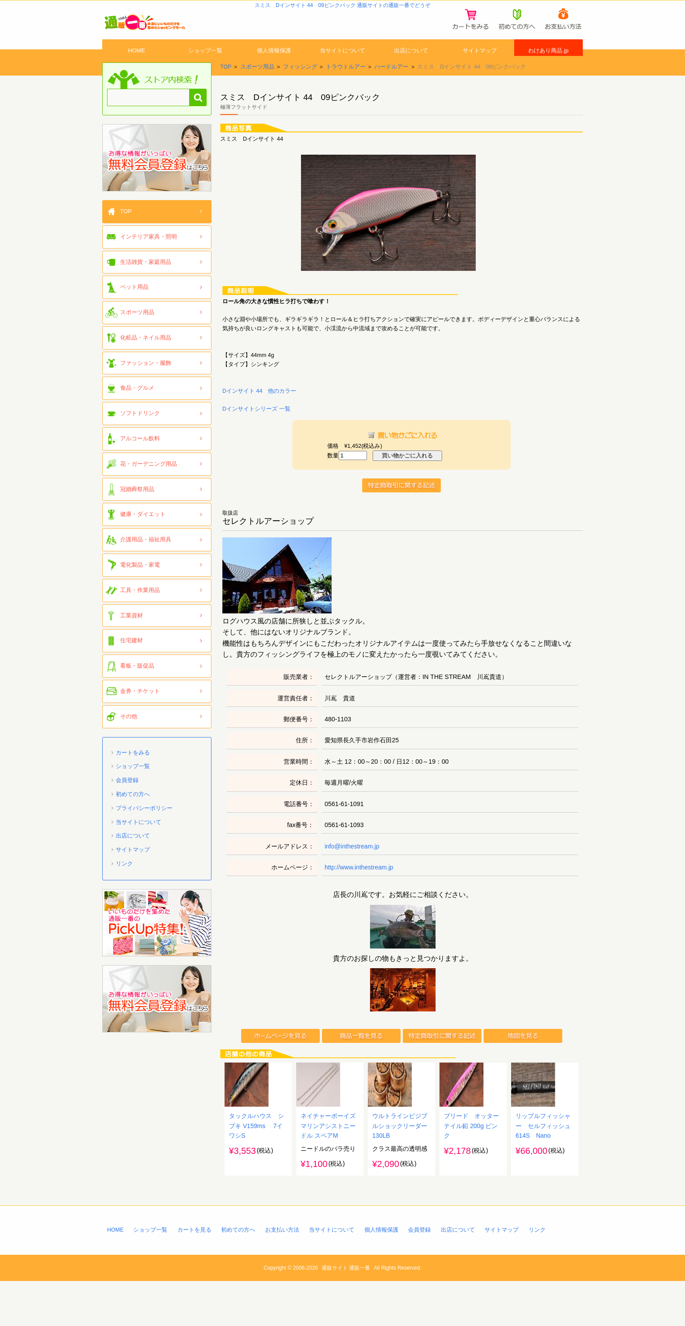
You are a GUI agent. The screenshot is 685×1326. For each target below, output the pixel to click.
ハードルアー (391, 86)
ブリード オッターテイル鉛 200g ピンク (471, 1169)
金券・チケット (140, 710)
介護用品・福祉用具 (145, 559)
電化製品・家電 (140, 584)
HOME (137, 62)
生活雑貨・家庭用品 (145, 281)
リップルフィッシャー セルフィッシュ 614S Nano (543, 1169)
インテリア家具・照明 (148, 256)
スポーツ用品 (257, 86)
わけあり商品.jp (548, 62)
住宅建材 (131, 660)
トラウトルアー (346, 86)
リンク (124, 883)
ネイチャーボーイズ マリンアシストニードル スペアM (328, 1169)
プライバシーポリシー (144, 827)
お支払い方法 (283, 1274)
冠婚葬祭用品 (137, 508)
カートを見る (195, 1274)
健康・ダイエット (143, 534)
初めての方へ (133, 813)
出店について (411, 62)
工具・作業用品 (140, 609)
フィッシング (300, 86)
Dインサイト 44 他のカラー (259, 410)
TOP (226, 86)
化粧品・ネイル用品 (145, 357)
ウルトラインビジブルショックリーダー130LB (399, 1169)
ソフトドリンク (140, 432)
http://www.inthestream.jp (360, 887)
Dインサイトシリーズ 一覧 (256, 428)
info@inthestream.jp (353, 866)
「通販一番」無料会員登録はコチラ (156, 177)
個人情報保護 (274, 62)
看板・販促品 (137, 685)
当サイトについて (342, 62)
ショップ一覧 (205, 62)
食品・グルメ (137, 408)
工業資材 (131, 635)
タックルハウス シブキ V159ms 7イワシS (256, 1169)
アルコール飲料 (140, 458)
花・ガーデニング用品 (148, 483)
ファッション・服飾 (145, 382)
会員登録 (127, 799)
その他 (128, 736)
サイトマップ (479, 62)
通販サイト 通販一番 (346, 1312)
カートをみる (133, 772)
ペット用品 (134, 306)
